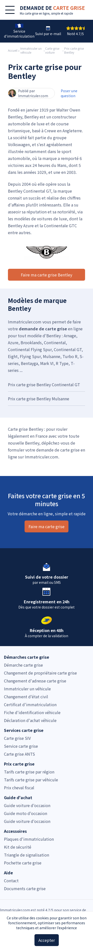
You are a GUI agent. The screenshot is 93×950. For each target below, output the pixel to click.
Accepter (46, 940)
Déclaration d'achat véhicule (30, 720)
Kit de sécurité (17, 847)
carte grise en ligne (37, 13)
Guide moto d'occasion (25, 813)
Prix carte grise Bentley (74, 50)
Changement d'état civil (26, 697)
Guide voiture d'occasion (27, 805)
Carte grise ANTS (19, 754)
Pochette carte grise (22, 863)
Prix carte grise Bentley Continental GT (44, 384)
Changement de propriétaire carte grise (40, 673)
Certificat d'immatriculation (30, 704)
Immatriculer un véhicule (31, 50)
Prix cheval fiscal (19, 788)
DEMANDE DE (52, 7)
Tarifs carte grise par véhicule (31, 780)
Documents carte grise (25, 888)
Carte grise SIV (17, 738)
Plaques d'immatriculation (29, 839)
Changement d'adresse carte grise (35, 681)
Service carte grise (21, 746)
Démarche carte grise (23, 665)
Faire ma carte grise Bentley (46, 275)
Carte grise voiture (52, 50)
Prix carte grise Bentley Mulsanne (38, 399)
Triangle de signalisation (26, 855)
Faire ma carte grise (46, 526)
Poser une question (69, 93)
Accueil (12, 50)
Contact (11, 880)
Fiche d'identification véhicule (32, 712)
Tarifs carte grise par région (29, 772)
